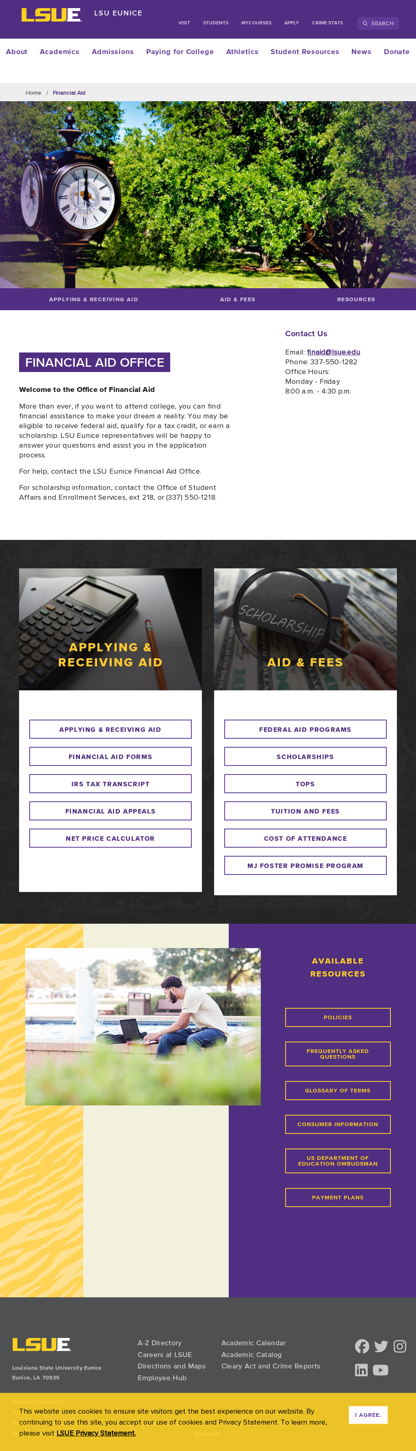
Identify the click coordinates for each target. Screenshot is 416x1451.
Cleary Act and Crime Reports (271, 1366)
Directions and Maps (172, 1366)
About (17, 52)
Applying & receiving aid (110, 729)
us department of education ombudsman (338, 1161)
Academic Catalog (251, 1355)
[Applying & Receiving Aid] (93, 299)
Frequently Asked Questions (338, 1054)
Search (378, 23)
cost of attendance (305, 838)
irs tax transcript (111, 783)
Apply (291, 23)
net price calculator (110, 838)
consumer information (337, 1124)
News (361, 52)
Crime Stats (327, 23)
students (216, 23)
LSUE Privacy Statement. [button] (96, 1433)
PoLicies (338, 1017)
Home (33, 93)
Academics (60, 52)
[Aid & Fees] (237, 299)
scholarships (305, 756)
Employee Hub (162, 1378)
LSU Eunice (118, 13)
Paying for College (180, 52)
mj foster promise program (305, 865)
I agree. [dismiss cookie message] (368, 1415)
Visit (184, 23)
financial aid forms (110, 756)
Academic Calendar (253, 1343)
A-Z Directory (160, 1343)
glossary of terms (337, 1091)
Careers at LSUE (165, 1355)
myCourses (256, 23)
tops (305, 783)
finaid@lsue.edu (333, 351)
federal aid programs (305, 729)
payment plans (338, 1198)
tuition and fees (305, 811)
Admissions (113, 52)
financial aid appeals (110, 811)
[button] (362, 1347)
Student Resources (305, 52)
